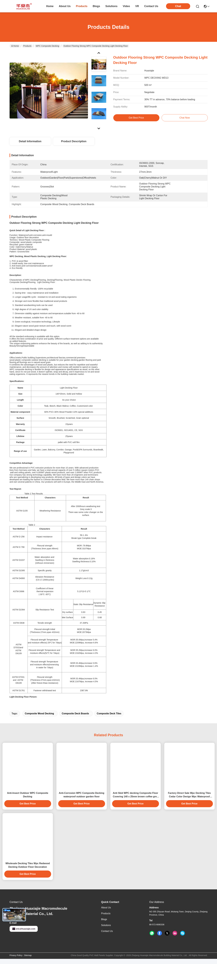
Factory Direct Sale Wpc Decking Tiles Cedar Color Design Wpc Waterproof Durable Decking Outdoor (189, 800)
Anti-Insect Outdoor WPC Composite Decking (27, 800)
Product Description (73, 141)
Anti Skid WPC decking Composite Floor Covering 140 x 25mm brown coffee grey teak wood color (135, 800)
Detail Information (30, 141)
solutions (111, 6)
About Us (106, 912)
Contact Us (107, 936)
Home (49, 6)
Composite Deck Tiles (109, 718)
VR (137, 6)
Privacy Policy (16, 960)
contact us (151, 6)
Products (27, 46)
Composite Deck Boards (75, 718)
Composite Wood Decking (39, 718)
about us (65, 6)
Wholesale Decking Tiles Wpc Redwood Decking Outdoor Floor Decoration (27, 870)
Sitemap (28, 960)
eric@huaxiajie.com (23, 934)
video (126, 6)
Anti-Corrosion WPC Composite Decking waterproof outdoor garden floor (81, 800)
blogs (96, 6)
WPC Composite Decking (47, 46)
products (81, 6)
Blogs (104, 924)
